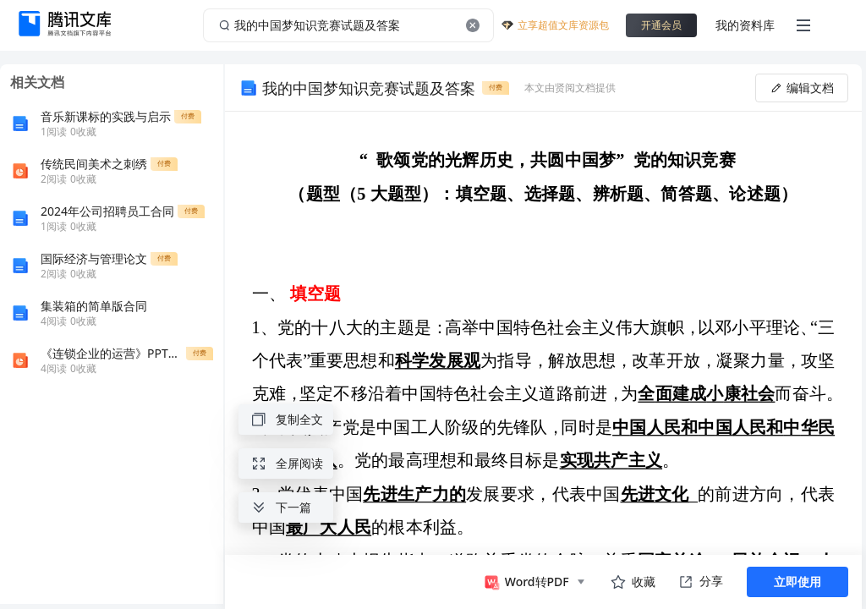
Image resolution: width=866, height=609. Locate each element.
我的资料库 (745, 25)
